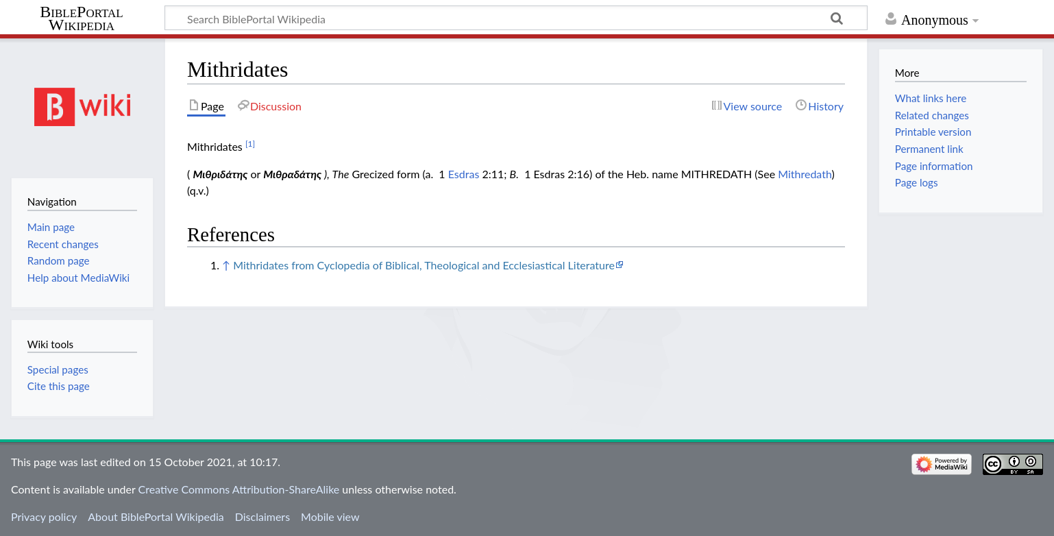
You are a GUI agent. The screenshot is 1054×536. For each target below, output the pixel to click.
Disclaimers (262, 516)
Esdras (464, 173)
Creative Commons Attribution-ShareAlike (239, 489)
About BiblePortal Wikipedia (155, 516)
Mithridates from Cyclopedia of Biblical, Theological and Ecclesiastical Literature (424, 264)
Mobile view (330, 516)
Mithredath (804, 173)
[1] (250, 143)
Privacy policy (44, 516)
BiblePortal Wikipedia (81, 18)
